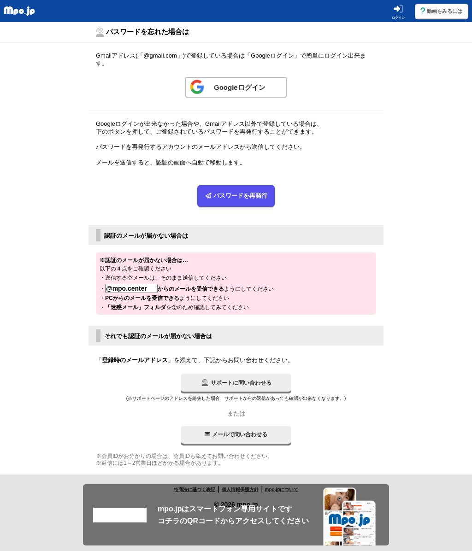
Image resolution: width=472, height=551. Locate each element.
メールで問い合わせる (236, 434)
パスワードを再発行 (236, 196)
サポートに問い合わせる (236, 382)
